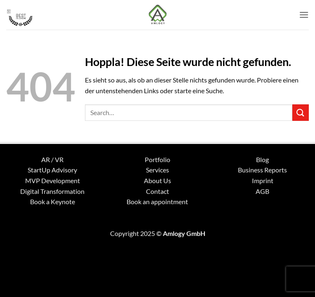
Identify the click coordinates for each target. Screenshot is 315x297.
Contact (157, 191)
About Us (157, 180)
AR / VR (52, 159)
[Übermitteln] (300, 112)
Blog (262, 159)
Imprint (262, 180)
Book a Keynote (52, 201)
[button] (304, 15)
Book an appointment (157, 201)
